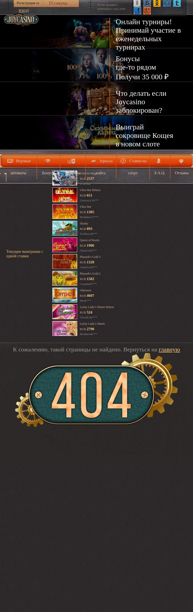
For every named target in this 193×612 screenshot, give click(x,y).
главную (169, 349)
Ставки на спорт (137, 167)
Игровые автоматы (20, 167)
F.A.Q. (160, 173)
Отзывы (182, 173)
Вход (24, 11)
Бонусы (48, 173)
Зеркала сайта (104, 167)
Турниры (72, 173)
